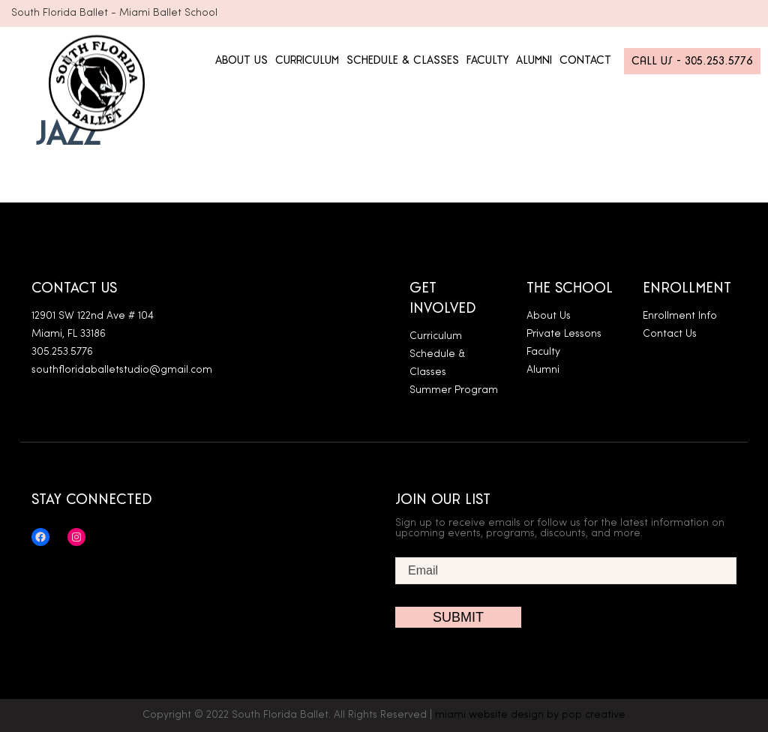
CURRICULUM (307, 60)
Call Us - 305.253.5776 (692, 61)
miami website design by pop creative (530, 715)
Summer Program (454, 390)
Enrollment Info (680, 316)
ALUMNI (534, 60)
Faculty (543, 352)
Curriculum (436, 336)
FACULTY (487, 60)
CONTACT (585, 60)
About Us (548, 316)
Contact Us (670, 334)
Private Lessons (564, 334)
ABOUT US (241, 60)
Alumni (543, 370)
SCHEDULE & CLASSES (402, 60)
